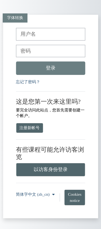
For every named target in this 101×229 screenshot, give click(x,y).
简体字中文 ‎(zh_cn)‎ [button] (33, 194)
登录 (50, 68)
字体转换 (15, 17)
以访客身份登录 (51, 169)
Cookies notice (75, 197)
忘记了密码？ (28, 81)
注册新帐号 (29, 127)
